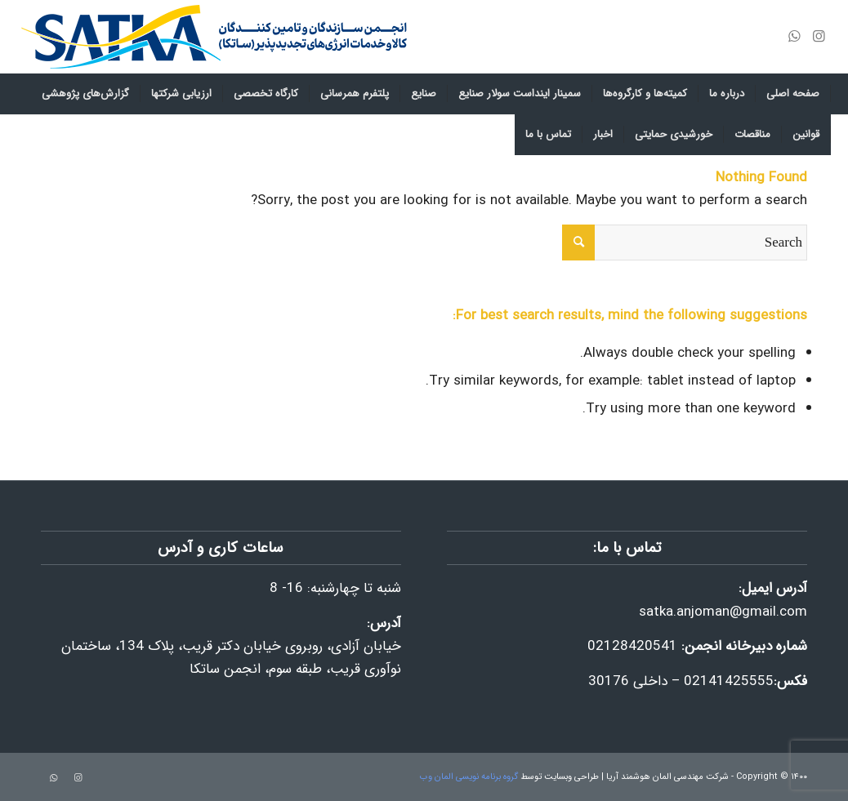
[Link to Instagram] (818, 36)
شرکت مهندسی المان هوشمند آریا (667, 777)
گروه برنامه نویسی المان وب (469, 777)
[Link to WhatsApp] (794, 36)
